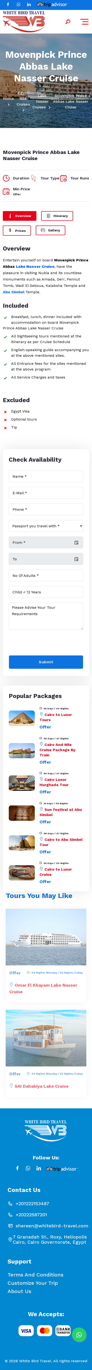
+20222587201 (31, 1214)
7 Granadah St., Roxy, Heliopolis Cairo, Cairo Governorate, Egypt (50, 1239)
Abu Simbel (14, 292)
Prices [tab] (17, 230)
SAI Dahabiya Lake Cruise (42, 1088)
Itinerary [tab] (57, 215)
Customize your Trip (33, 1283)
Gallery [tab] (50, 229)
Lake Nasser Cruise (35, 266)
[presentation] (45, 643)
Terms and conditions (35, 1274)
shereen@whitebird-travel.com (52, 1225)
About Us (19, 1291)
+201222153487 (32, 1203)
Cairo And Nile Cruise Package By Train (57, 749)
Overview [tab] (19, 215)
